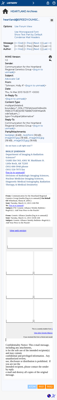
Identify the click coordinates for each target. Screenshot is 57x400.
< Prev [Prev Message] (28, 43)
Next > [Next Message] (37, 43)
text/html (28, 135)
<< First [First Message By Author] (19, 49)
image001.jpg (12, 137)
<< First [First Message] (19, 43)
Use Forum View (23, 26)
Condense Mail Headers (27, 37)
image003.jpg (21, 140)
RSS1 (41, 386)
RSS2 (50, 386)
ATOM (32, 386)
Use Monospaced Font (26, 32)
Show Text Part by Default (28, 34)
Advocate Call (12, 79)
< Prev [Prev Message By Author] (28, 49)
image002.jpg (36, 137)
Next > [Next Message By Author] (37, 49)
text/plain (10, 135)
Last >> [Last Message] (47, 43)
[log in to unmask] (35, 85)
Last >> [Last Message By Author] (47, 49)
